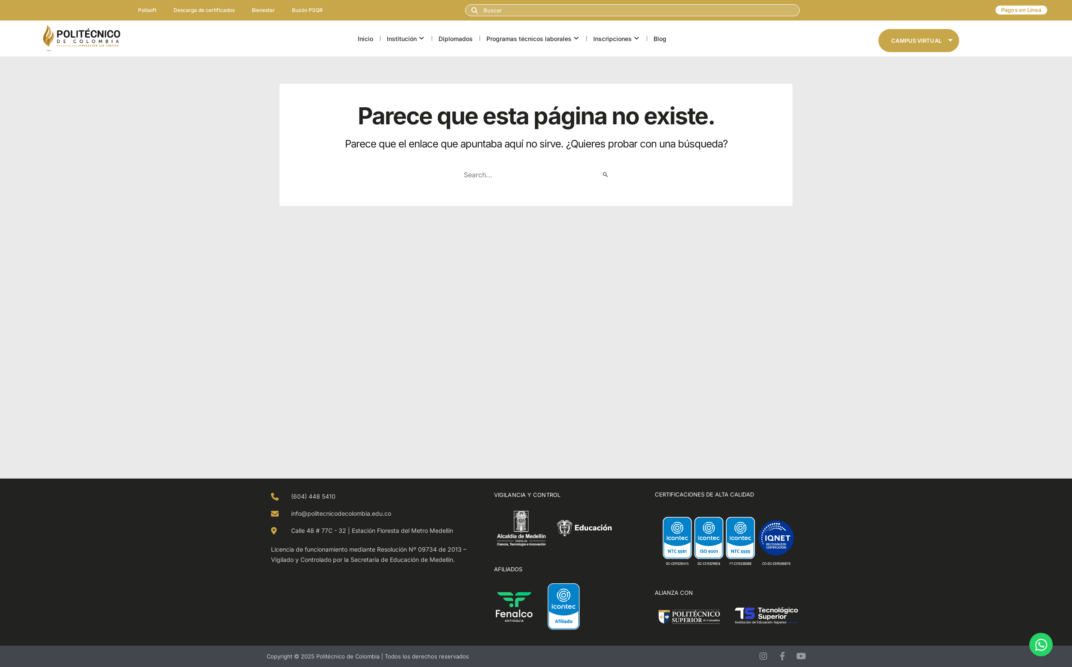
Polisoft (147, 10)
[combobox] (632, 10)
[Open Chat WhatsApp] (1041, 644)
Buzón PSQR (307, 10)
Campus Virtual (922, 40)
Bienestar (263, 10)
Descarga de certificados (204, 10)
